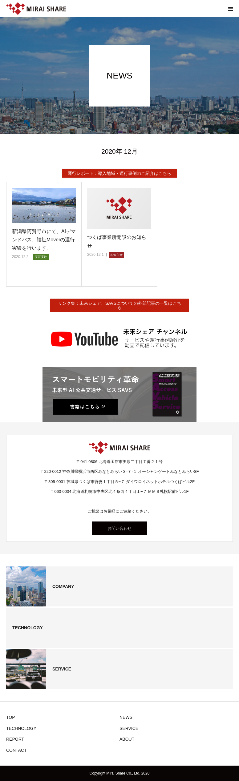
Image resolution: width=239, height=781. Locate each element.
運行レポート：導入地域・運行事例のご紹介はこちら (119, 173)
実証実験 (41, 257)
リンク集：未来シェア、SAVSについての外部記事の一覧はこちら (119, 305)
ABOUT (127, 739)
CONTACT (16, 750)
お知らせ (116, 254)
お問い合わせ (119, 528)
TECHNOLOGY (21, 728)
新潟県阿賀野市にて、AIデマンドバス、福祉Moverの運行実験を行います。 (44, 240)
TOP (10, 717)
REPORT (15, 739)
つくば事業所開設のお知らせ (116, 241)
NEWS (126, 717)
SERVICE (129, 728)
